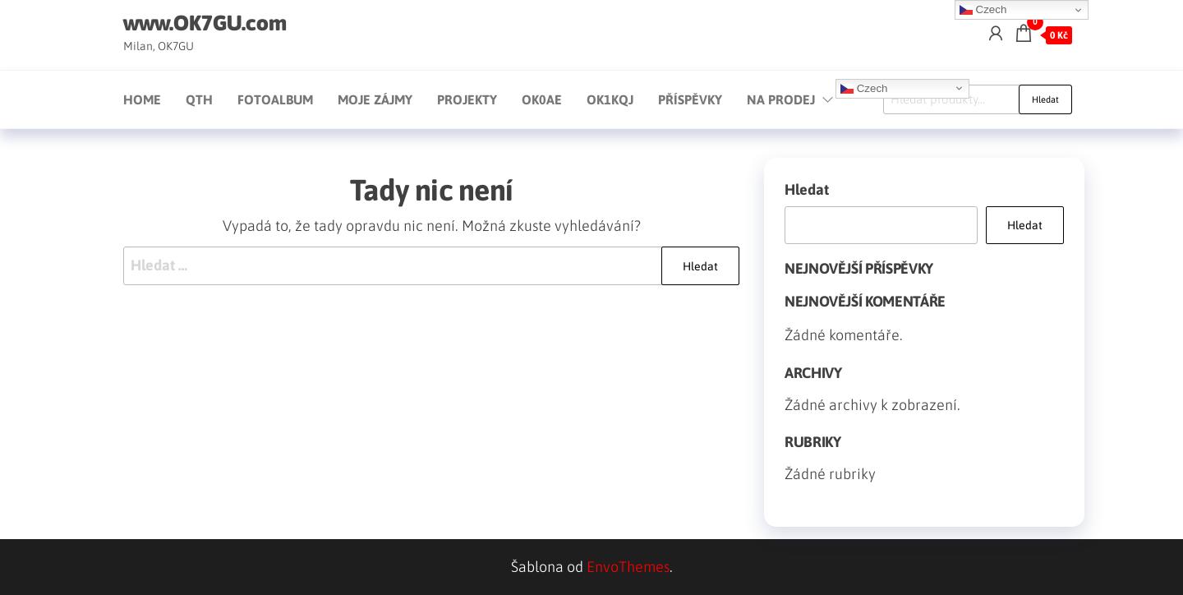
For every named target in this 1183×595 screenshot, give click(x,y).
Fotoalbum (275, 99)
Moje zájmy (375, 99)
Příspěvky (690, 99)
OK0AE (542, 99)
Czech (863, 88)
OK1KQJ (610, 99)
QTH (199, 99)
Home (142, 99)
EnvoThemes (628, 566)
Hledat (1045, 99)
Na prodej (781, 99)
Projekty (467, 99)
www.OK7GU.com (205, 23)
